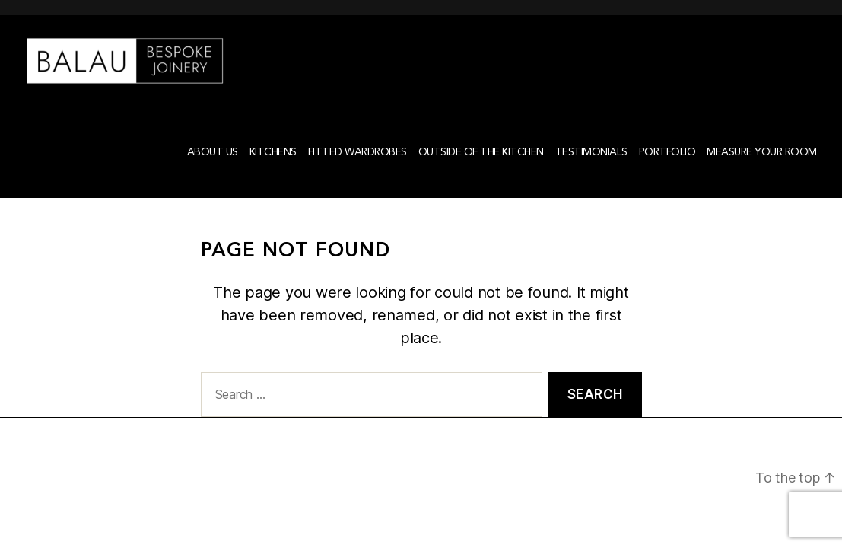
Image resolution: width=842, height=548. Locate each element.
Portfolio (667, 172)
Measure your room (762, 172)
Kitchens (273, 172)
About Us (212, 172)
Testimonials (591, 172)
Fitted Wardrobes (357, 172)
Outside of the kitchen (481, 172)
